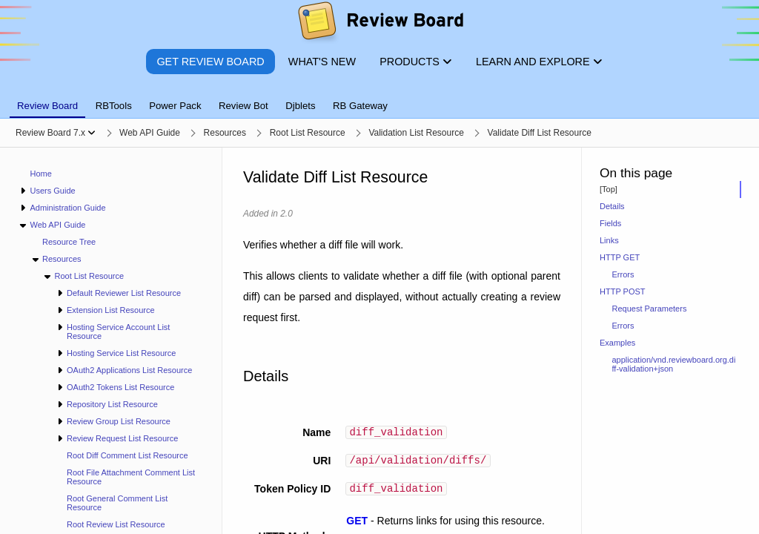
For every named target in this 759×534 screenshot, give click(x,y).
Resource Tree (69, 241)
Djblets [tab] (300, 105)
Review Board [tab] (47, 105)
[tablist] (379, 97)
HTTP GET (620, 257)
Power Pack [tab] (175, 105)
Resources (62, 258)
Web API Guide (57, 224)
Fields (610, 223)
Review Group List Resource (118, 421)
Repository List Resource (112, 404)
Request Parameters (649, 308)
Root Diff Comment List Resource (127, 455)
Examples (617, 342)
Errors (623, 274)
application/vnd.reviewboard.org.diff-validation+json (674, 364)
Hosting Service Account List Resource (118, 331)
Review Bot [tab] (243, 105)
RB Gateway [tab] (360, 105)
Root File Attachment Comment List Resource (131, 477)
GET (357, 525)
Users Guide (52, 190)
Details (612, 206)
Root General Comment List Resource (117, 503)
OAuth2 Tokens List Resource (120, 387)
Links (609, 240)
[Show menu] (91, 132)
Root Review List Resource (116, 524)
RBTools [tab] (114, 105)
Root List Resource (89, 275)
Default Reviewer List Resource (124, 293)
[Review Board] (379, 24)
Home (41, 173)
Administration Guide (67, 207)
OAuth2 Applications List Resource (129, 370)
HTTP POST (623, 291)
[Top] (608, 189)
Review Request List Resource (122, 438)
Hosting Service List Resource (121, 353)
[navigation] (111, 341)
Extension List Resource (111, 310)
